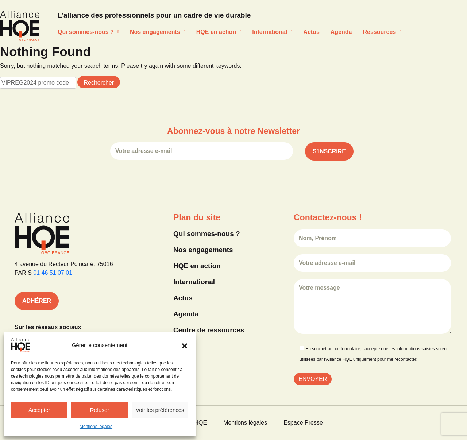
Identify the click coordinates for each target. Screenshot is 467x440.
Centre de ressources (208, 330)
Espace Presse (303, 423)
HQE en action (218, 32)
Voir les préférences (160, 410)
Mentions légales (96, 426)
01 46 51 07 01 (52, 273)
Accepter (39, 410)
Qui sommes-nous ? (88, 32)
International (272, 32)
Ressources (382, 32)
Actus (311, 32)
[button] (184, 345)
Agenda (341, 32)
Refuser (99, 410)
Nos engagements (157, 32)
